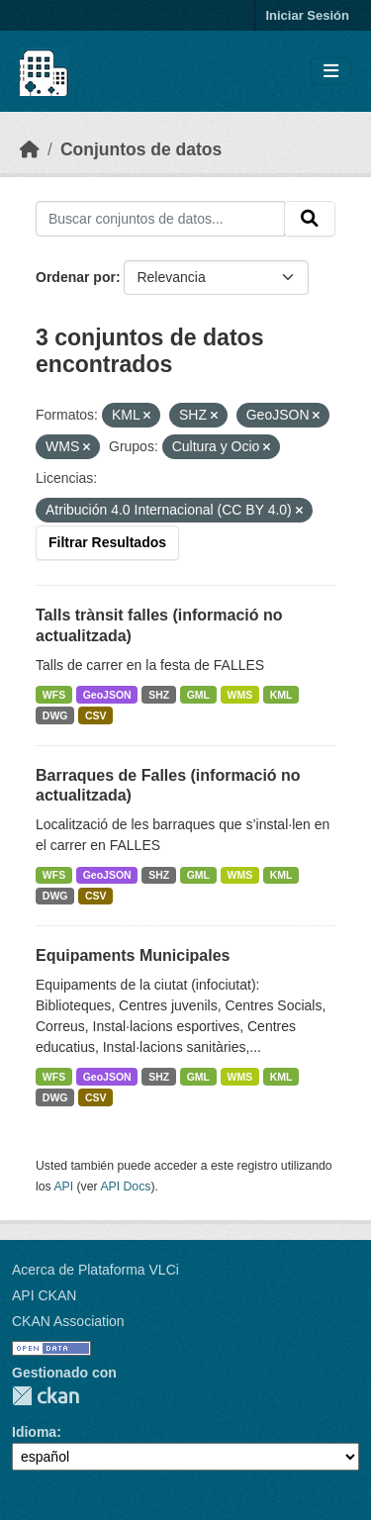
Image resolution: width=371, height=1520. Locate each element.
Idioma (34, 1432)
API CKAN (44, 1295)
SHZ (158, 695)
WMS (240, 695)
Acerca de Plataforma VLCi (95, 1270)
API (63, 1186)
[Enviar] (309, 219)
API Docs (125, 1186)
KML (281, 695)
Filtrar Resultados (107, 542)
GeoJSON (107, 695)
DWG (55, 715)
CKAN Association (68, 1321)
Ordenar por (76, 277)
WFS (54, 695)
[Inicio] (30, 149)
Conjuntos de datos (141, 149)
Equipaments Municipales (133, 955)
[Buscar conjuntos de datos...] (160, 219)
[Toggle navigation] (331, 71)
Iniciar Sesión (307, 15)
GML (198, 695)
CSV (96, 715)
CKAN (45, 1395)
